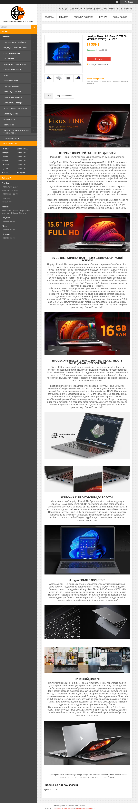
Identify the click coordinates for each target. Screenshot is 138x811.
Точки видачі (120, 17)
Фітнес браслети (11, 80)
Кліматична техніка (12, 69)
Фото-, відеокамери (12, 91)
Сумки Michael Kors (12, 138)
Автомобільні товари (13, 102)
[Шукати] (34, 27)
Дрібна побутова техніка (15, 64)
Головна (49, 17)
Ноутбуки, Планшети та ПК (16, 47)
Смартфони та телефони (15, 42)
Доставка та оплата (83, 17)
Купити (98, 59)
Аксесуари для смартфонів (15, 108)
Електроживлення (12, 53)
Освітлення (9, 124)
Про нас (103, 17)
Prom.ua (82, 806)
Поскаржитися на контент (64, 808)
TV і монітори (9, 58)
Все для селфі (9, 119)
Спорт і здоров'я (11, 113)
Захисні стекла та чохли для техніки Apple (16, 131)
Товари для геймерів (13, 97)
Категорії (6, 36)
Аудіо (6, 75)
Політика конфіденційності (85, 808)
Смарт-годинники (11, 86)
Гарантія (63, 17)
